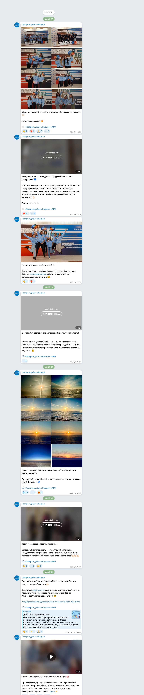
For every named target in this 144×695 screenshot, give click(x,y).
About (96, 70)
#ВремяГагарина (30, 673)
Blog (103, 70)
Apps (110, 70)
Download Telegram (108, 63)
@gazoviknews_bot (117, 57)
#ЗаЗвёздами (46, 673)
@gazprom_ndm (107, 19)
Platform (118, 70)
